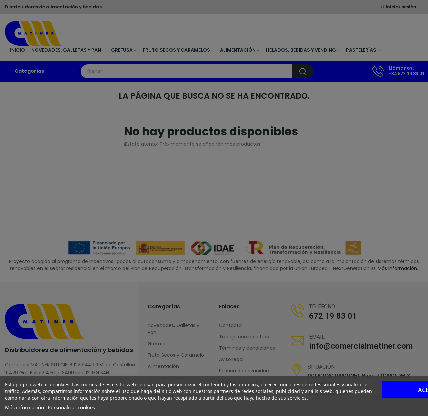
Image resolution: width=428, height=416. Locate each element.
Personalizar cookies (71, 407)
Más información (24, 407)
